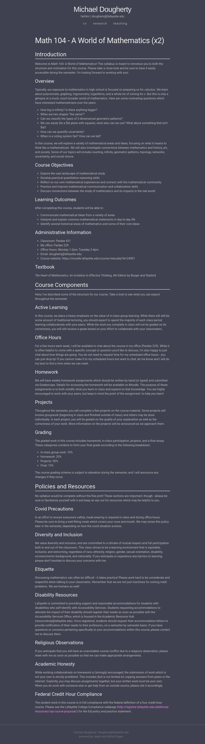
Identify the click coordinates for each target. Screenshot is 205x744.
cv (85, 23)
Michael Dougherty (102, 9)
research (100, 23)
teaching (120, 23)
